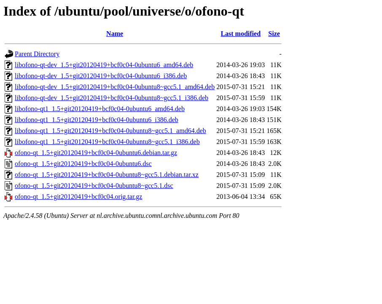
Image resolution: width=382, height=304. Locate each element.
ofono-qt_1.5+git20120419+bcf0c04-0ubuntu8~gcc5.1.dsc (94, 185)
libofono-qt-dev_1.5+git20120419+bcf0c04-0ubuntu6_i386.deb (101, 75)
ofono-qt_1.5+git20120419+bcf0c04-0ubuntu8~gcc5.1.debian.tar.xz (107, 174)
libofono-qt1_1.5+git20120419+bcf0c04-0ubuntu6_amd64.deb (100, 108)
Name (114, 33)
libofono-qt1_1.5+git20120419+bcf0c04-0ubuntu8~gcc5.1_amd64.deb (110, 130)
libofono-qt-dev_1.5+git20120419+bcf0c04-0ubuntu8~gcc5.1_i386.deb (111, 97)
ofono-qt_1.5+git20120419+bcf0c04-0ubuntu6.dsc (83, 163)
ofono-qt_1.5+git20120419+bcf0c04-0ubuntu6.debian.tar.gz (96, 152)
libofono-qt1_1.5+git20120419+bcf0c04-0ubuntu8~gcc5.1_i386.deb (107, 141)
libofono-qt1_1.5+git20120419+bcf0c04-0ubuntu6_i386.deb (96, 119)
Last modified (241, 33)
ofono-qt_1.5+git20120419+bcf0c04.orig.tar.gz (78, 196)
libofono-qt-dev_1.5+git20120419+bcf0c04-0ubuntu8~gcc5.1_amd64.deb (115, 86)
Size (274, 33)
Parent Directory (37, 53)
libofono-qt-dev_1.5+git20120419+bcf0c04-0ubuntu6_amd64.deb (104, 64)
